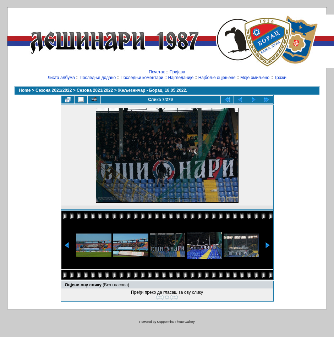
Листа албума (61, 77)
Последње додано (98, 77)
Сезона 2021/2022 (53, 90)
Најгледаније (180, 77)
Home (25, 90)
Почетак (157, 71)
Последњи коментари (142, 77)
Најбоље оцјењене (217, 77)
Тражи (280, 77)
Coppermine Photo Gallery (176, 322)
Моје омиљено (254, 77)
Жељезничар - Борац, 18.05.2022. (152, 90)
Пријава (177, 71)
